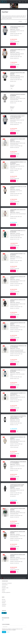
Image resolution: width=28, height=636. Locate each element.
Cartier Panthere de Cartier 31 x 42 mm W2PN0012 (18, 162)
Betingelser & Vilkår (5, 587)
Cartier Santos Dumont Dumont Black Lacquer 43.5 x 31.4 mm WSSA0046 (17, 486)
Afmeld (8, 631)
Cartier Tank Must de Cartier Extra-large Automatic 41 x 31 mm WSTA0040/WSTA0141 (18, 417)
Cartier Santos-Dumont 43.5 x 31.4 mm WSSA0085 (17, 370)
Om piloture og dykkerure (6, 592)
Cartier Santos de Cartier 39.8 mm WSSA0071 (17, 323)
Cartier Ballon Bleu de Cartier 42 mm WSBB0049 (17, 95)
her (2, 578)
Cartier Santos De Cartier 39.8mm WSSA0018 (17, 139)
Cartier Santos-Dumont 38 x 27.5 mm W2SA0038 (18, 187)
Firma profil (4, 586)
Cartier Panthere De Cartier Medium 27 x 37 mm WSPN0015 (18, 462)
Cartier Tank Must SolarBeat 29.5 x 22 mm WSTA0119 (18, 393)
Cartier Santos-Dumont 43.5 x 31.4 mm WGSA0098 (17, 231)
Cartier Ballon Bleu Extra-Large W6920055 (17, 73)
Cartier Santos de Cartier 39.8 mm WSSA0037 (17, 277)
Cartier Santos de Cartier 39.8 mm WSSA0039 (17, 300)
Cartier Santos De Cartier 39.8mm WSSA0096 (17, 555)
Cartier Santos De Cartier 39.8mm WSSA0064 (17, 532)
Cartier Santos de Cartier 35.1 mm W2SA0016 (17, 437)
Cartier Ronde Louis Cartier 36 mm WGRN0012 (17, 210)
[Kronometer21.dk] (14, 5)
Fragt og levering (4, 584)
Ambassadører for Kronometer (7, 583)
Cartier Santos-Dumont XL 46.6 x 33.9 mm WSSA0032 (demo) (17, 116)
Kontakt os (3, 589)
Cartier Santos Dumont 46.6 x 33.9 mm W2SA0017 (17, 50)
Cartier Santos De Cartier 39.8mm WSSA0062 (17, 509)
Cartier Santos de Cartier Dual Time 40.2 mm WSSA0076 (18, 346)
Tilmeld (4, 631)
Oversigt (3, 590)
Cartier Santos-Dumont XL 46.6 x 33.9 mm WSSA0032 (17, 27)
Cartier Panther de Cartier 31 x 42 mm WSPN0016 (17, 254)
